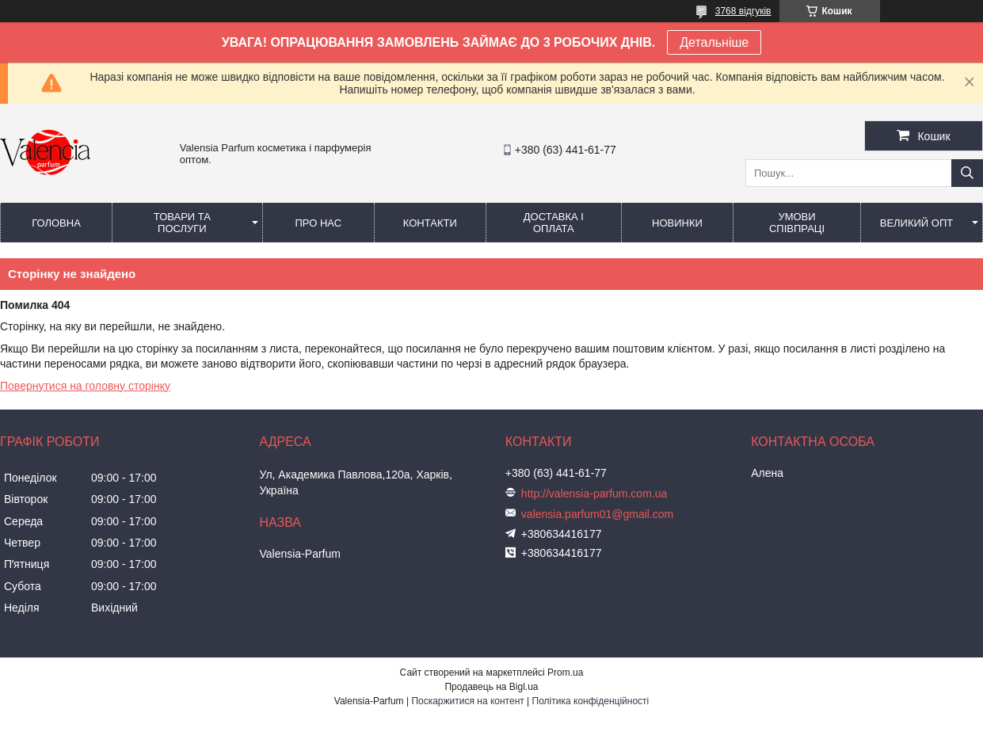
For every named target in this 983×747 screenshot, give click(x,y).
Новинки (677, 223)
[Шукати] (967, 173)
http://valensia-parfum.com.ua (594, 493)
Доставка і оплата (554, 222)
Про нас (318, 223)
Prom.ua (565, 672)
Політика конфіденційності (591, 701)
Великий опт (917, 223)
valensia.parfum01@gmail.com (597, 514)
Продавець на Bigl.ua (491, 686)
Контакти (430, 223)
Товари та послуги (182, 222)
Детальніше (714, 42)
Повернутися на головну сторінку (85, 385)
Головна (56, 223)
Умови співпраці (797, 222)
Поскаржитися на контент (467, 701)
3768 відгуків (743, 11)
